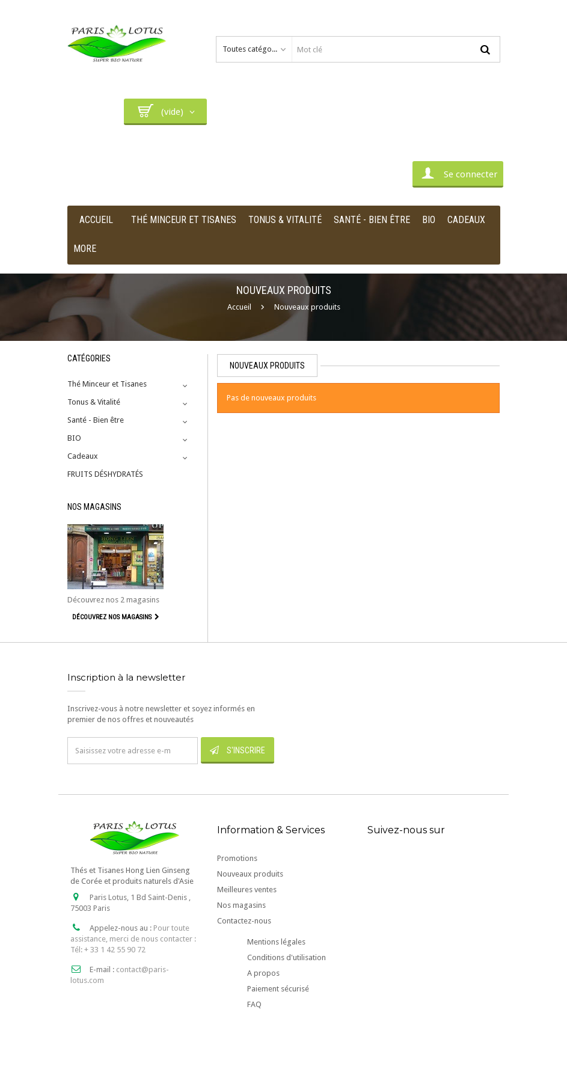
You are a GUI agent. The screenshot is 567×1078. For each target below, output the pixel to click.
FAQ (254, 1004)
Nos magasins (94, 507)
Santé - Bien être (95, 419)
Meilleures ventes (247, 889)
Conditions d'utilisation (286, 957)
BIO (74, 438)
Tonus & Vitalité (93, 401)
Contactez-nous (244, 920)
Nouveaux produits (250, 873)
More (84, 248)
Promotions (237, 858)
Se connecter (457, 173)
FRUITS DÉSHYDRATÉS (105, 474)
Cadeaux (82, 456)
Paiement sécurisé (278, 988)
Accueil (239, 306)
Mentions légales (276, 941)
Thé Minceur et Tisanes (107, 383)
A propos (263, 973)
